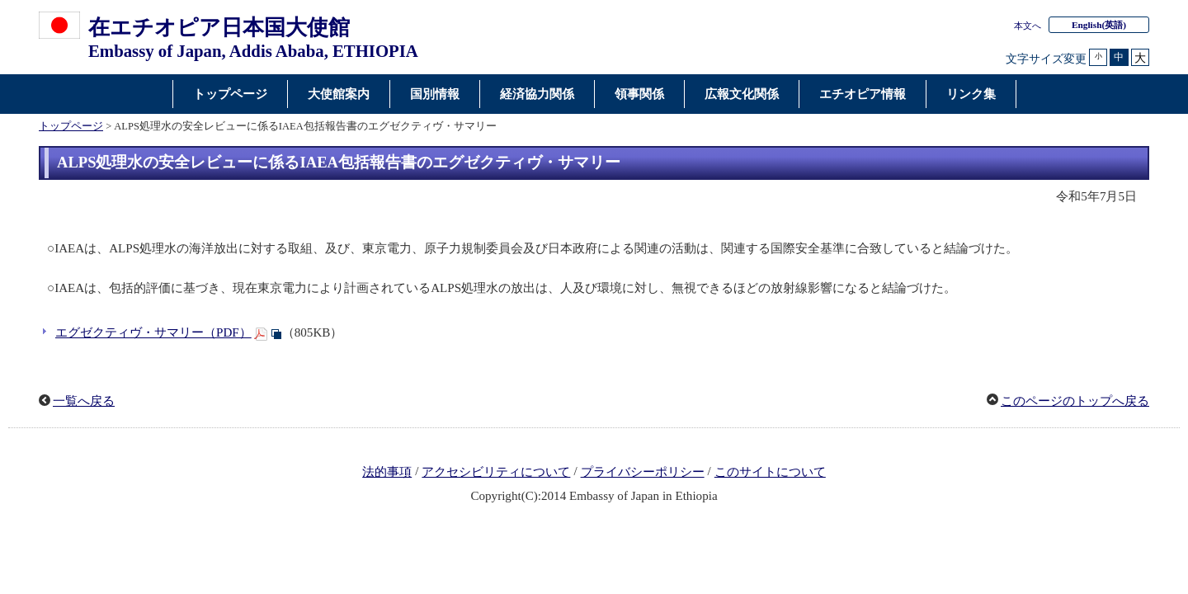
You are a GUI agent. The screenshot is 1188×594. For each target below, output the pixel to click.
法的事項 (387, 471)
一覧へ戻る (84, 401)
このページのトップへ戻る (1075, 401)
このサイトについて (770, 471)
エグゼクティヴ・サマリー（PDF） (153, 332)
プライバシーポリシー (643, 471)
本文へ (1027, 26)
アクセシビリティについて (496, 471)
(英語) (1099, 25)
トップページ (71, 126)
